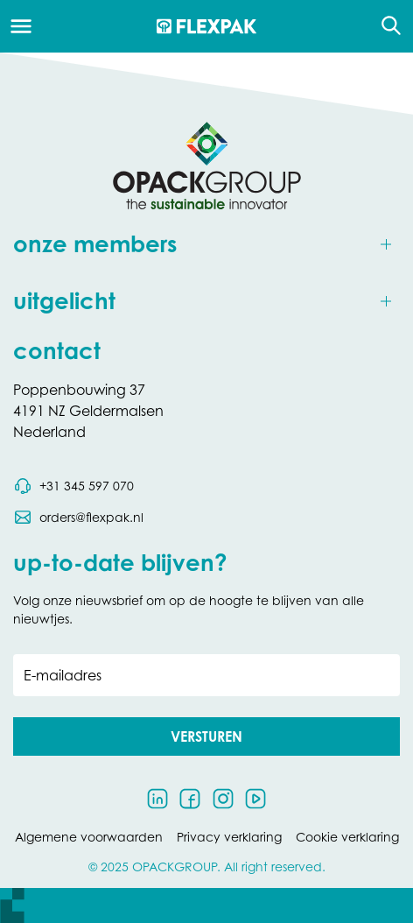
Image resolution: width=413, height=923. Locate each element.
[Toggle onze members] (206, 244)
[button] (206, 736)
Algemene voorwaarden (89, 836)
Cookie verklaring (347, 836)
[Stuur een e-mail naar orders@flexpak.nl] (78, 517)
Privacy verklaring (229, 836)
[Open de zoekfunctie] (385, 26)
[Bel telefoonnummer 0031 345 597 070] (73, 486)
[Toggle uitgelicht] (206, 301)
